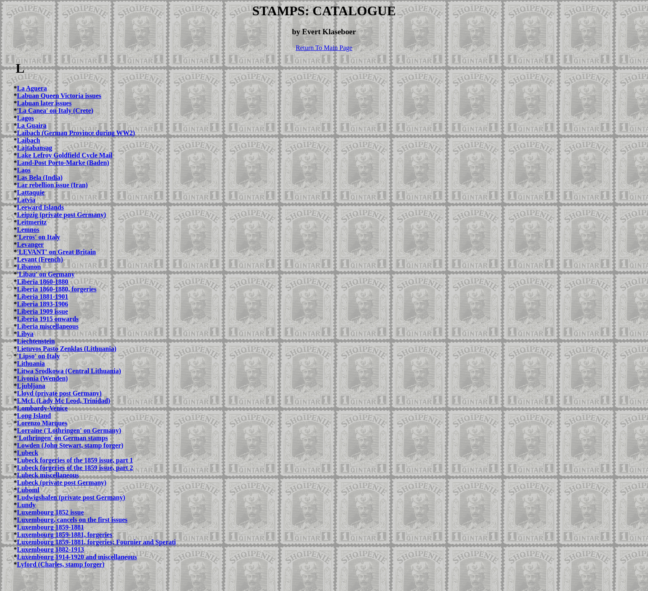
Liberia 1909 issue (42, 311)
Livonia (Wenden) (42, 378)
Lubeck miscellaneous (48, 475)
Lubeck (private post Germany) (61, 482)
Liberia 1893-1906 (42, 303)
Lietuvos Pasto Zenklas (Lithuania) (66, 348)
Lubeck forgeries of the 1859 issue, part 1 (75, 460)
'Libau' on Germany (46, 274)
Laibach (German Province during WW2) (76, 132)
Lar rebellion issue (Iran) (52, 184)
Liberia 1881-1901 (42, 296)
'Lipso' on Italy (38, 356)
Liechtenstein (36, 341)
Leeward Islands (40, 207)
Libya (25, 333)
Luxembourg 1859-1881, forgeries (64, 534)
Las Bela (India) (39, 177)
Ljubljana (31, 385)
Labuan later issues (44, 103)
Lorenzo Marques (42, 423)
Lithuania (31, 363)
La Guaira (32, 125)
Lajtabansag (34, 147)
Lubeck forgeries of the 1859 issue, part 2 (75, 467)
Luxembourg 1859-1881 (50, 527)
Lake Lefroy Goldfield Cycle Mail (64, 155)
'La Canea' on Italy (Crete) (55, 110)
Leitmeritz (32, 222)
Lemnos (28, 229)
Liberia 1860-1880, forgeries (56, 289)
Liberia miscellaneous (48, 326)
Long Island (34, 415)
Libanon (29, 266)
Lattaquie (31, 192)
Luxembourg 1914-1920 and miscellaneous (77, 556)
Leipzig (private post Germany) (61, 214)
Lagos (25, 118)
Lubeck (27, 452)
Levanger (30, 244)
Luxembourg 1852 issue (50, 512)
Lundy (26, 504)
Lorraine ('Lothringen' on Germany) (69, 430)
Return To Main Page (324, 47)
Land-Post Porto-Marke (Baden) (63, 162)
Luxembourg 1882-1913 (50, 549)
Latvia (26, 199)
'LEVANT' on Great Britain (56, 251)
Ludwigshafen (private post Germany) (71, 497)
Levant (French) (40, 259)
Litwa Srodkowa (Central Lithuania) (69, 370)
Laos (24, 170)
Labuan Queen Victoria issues (59, 95)
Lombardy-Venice (42, 408)
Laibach (28, 140)
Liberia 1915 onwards (48, 318)
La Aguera (32, 88)
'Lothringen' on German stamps (62, 437)
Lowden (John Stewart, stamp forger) (70, 445)
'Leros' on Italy (38, 237)
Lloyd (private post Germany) (59, 393)
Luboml (28, 489)
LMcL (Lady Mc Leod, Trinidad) (63, 400)
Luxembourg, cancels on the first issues (72, 519)
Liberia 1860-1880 (42, 281)
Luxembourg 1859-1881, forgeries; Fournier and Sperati (96, 542)
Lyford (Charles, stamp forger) (61, 564)
